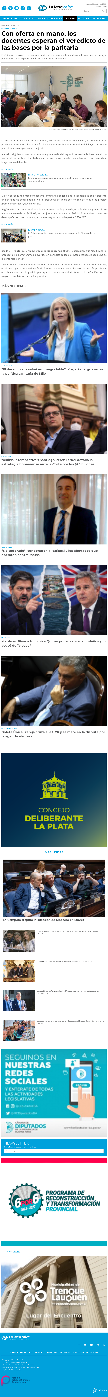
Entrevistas (99, 19)
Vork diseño (13, 1251)
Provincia (43, 19)
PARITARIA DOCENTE (60, 130)
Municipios (56, 19)
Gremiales (70, 19)
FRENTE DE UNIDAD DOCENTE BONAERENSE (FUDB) (88, 130)
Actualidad (84, 19)
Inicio (6, 19)
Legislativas (29, 19)
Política (15, 19)
